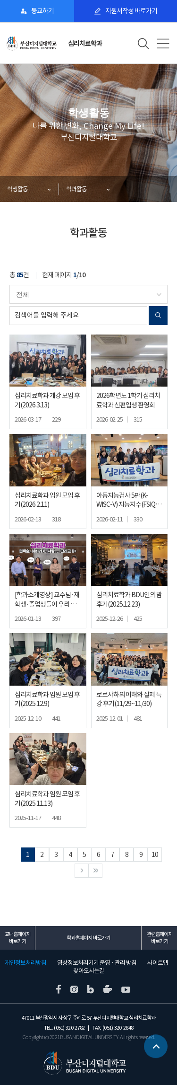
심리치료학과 (85, 43)
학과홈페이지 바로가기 (88, 938)
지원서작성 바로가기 (131, 11)
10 (155, 854)
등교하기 (42, 11)
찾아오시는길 (88, 971)
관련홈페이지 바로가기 (159, 937)
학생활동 (17, 189)
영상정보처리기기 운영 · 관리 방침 (96, 963)
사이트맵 (157, 963)
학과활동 (76, 189)
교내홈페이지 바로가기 (17, 937)
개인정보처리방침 (25, 963)
